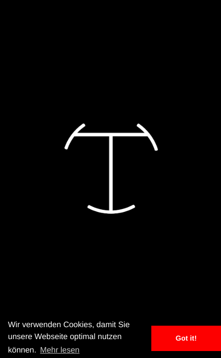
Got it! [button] (186, 339)
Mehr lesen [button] (60, 350)
